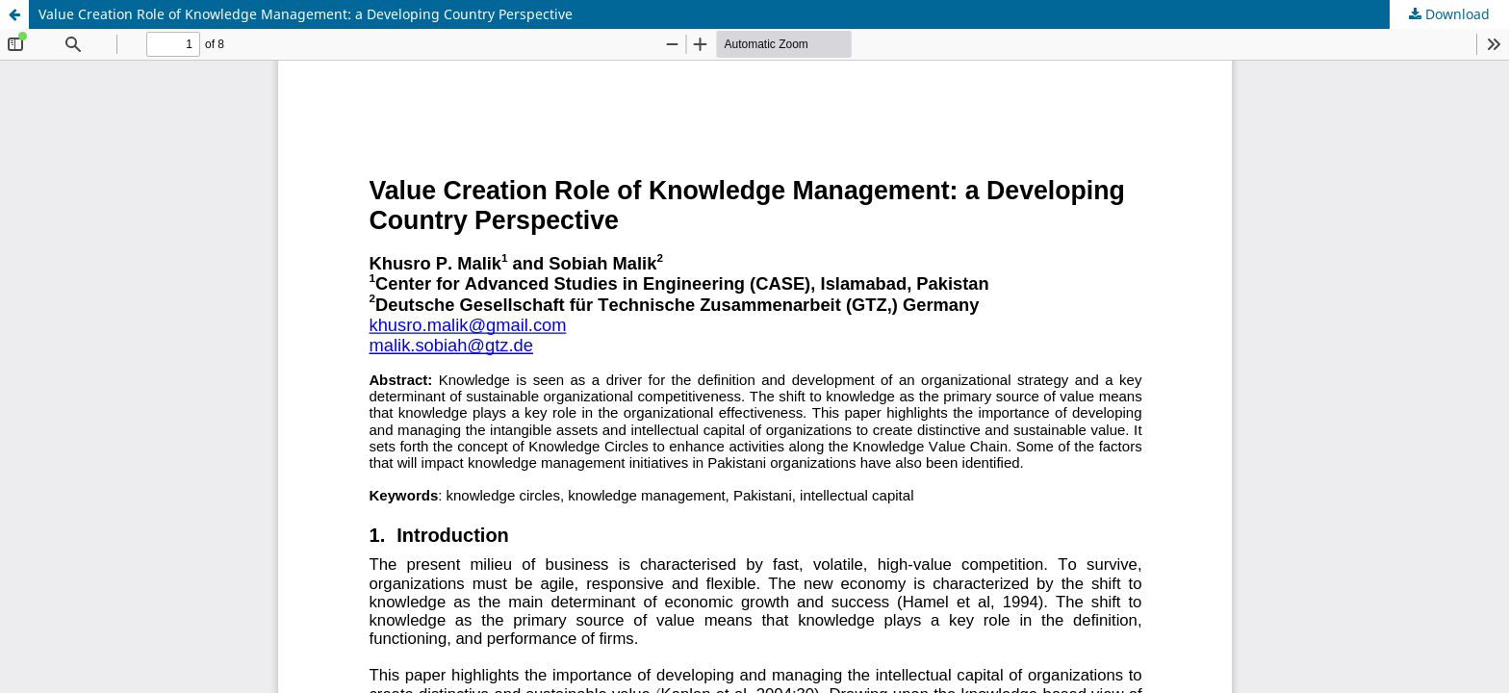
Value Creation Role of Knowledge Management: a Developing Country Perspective (305, 14)
